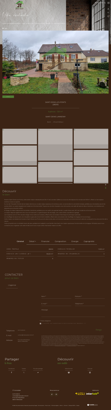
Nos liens (66, 405)
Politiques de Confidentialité (60, 345)
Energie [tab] (74, 241)
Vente (23, 23)
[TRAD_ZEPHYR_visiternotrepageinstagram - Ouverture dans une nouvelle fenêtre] (56, 394)
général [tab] (20, 241)
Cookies (77, 405)
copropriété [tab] (89, 241)
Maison (48, 23)
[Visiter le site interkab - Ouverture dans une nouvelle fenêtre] (92, 394)
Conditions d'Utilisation (71, 345)
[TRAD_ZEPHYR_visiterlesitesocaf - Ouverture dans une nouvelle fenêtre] (80, 394)
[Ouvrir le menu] (108, 3)
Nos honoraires (41, 405)
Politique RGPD (72, 405)
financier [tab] (45, 241)
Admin (61, 405)
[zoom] (19, 130)
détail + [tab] (32, 241)
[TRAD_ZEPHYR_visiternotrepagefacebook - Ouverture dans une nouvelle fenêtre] (51, 394)
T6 (52, 23)
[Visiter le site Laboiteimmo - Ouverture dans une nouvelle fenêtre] (92, 405)
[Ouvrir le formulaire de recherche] (99, 3)
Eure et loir (29, 23)
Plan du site (47, 405)
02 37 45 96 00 (21, 330)
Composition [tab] (60, 241)
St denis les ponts (39, 23)
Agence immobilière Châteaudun (11, 23)
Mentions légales (55, 405)
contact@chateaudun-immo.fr (26, 335)
